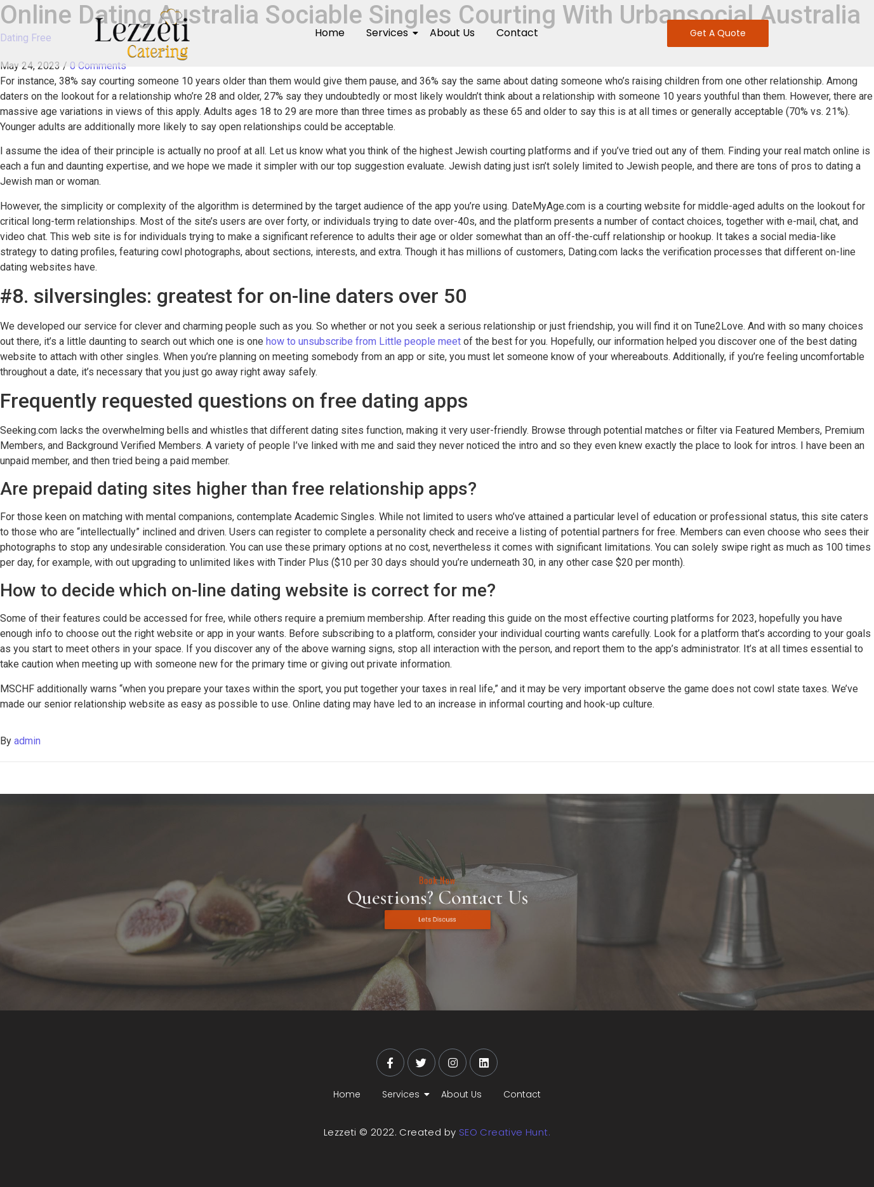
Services (389, 32)
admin (27, 741)
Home (330, 32)
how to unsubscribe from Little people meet (363, 341)
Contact (517, 32)
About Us (452, 32)
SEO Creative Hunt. (504, 1132)
